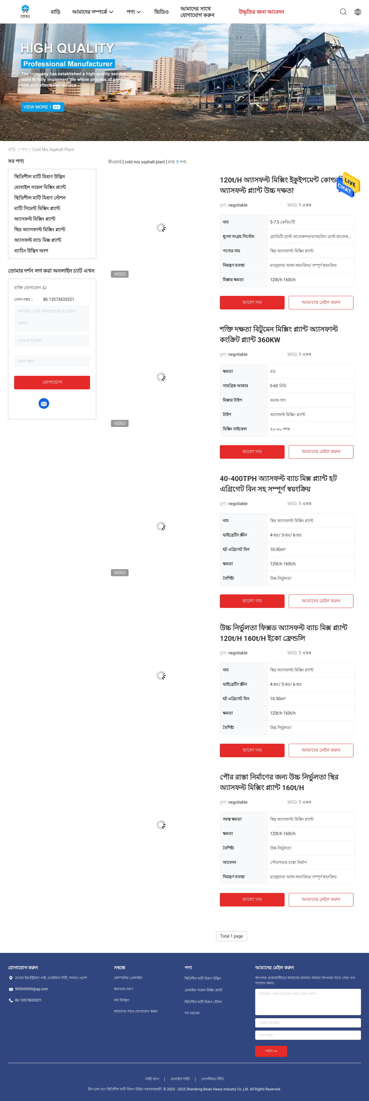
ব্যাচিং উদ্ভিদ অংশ (31, 251)
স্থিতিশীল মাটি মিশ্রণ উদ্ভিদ (39, 177)
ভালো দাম (252, 302)
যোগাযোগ (52, 382)
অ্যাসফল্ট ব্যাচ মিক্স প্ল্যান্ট (37, 240)
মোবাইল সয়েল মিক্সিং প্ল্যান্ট (40, 187)
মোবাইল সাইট (180, 1079)
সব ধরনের (192, 1013)
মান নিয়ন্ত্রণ (121, 1000)
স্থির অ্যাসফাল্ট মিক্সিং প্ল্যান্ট (39, 229)
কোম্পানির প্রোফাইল (128, 978)
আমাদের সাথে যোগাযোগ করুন (135, 1011)
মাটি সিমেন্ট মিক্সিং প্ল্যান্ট (37, 208)
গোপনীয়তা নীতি (212, 1079)
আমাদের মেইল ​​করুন (321, 302)
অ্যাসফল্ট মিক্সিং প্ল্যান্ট (34, 219)
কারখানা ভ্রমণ (123, 989)
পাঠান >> (271, 1051)
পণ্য (24, 149)
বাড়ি (12, 149)
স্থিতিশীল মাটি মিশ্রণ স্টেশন (40, 198)
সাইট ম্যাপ (152, 1079)
